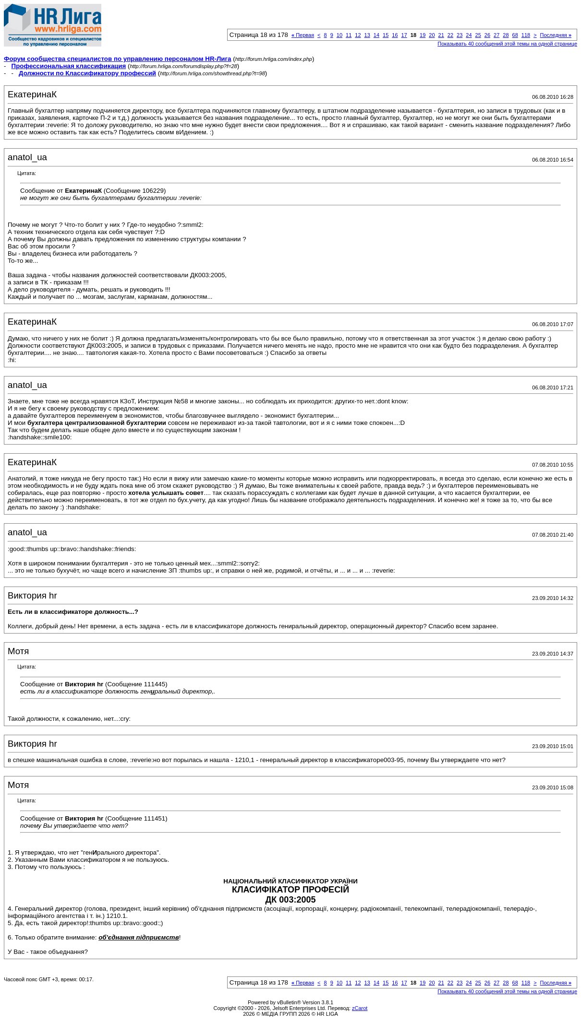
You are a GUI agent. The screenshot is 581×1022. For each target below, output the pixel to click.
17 (404, 35)
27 (496, 35)
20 (432, 35)
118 (525, 35)
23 (459, 35)
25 (478, 35)
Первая (302, 35)
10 (339, 35)
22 (450, 35)
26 (487, 35)
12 (358, 35)
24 (469, 35)
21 (441, 35)
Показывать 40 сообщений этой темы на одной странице (507, 44)
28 (505, 35)
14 (376, 35)
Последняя (555, 35)
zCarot (359, 1008)
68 (515, 35)
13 (367, 35)
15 (385, 35)
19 (422, 35)
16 (395, 35)
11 (348, 35)
